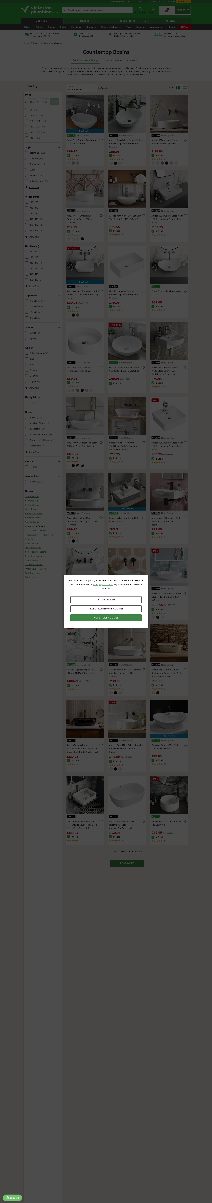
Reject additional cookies (106, 608)
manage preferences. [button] (103, 584)
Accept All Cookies (106, 617)
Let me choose (106, 599)
